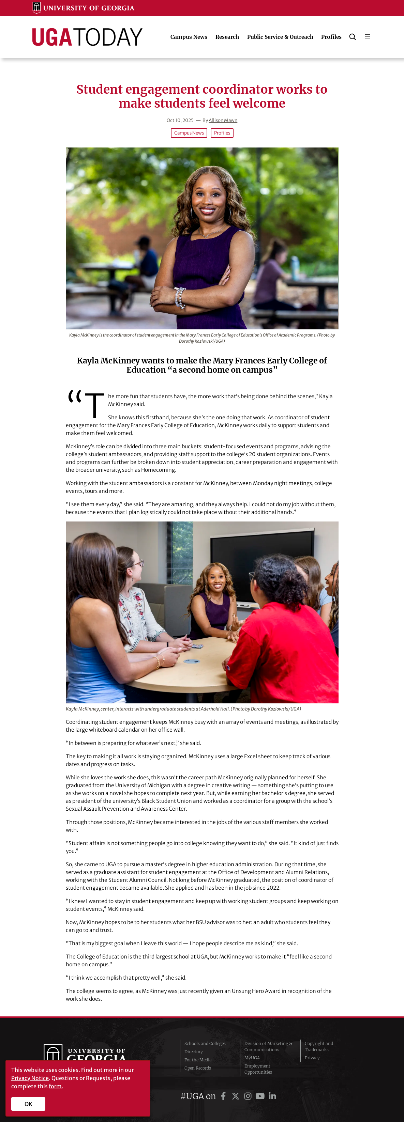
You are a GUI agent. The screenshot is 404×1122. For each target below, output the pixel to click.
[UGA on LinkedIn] (272, 1096)
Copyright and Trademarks (319, 1046)
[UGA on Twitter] (236, 1096)
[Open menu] (367, 37)
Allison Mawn (223, 120)
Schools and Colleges (205, 1043)
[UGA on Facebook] (224, 1096)
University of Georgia (95, 1058)
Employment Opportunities (258, 1069)
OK (28, 1104)
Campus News (189, 133)
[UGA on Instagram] (249, 1096)
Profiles (222, 133)
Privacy (312, 1057)
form (55, 1086)
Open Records (197, 1068)
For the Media (198, 1059)
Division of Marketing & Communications (268, 1046)
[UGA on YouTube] (261, 1096)
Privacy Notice (30, 1078)
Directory (193, 1051)
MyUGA (252, 1057)
